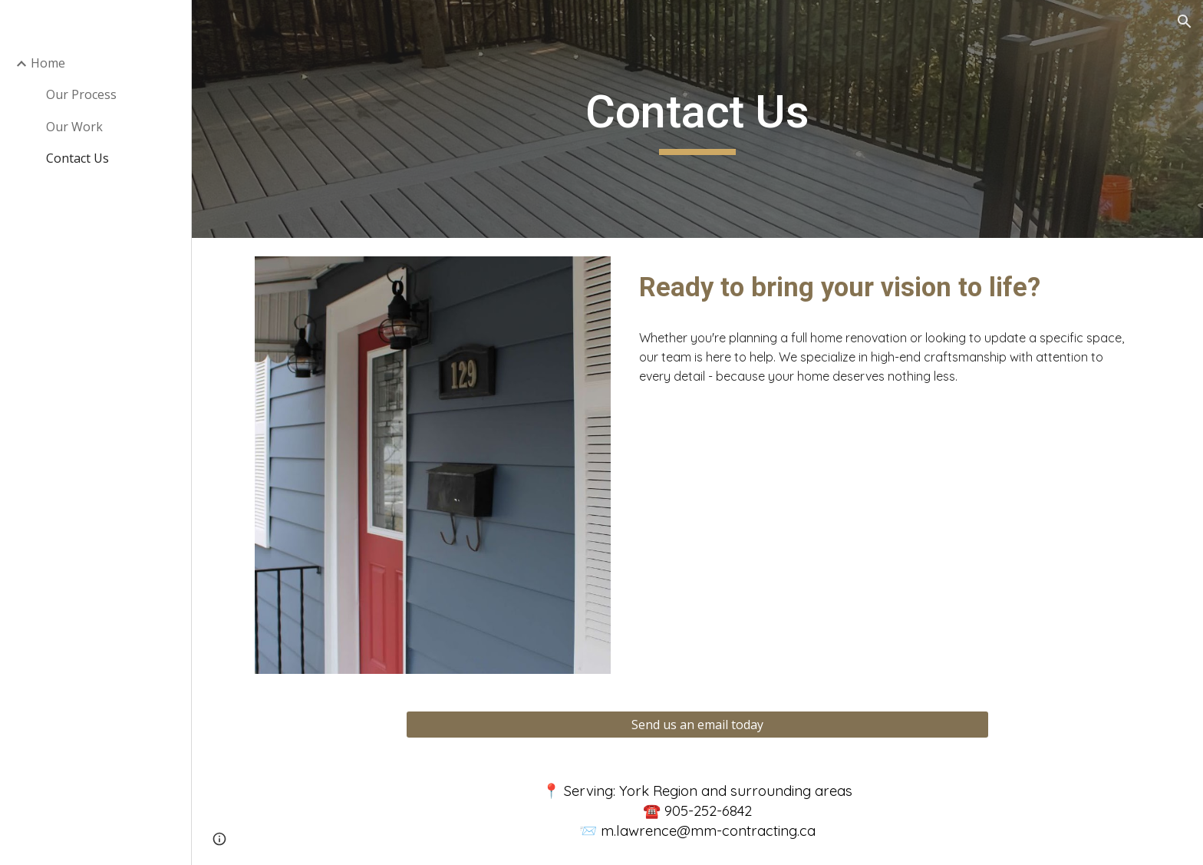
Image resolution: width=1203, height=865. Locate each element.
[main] (697, 119)
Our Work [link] (74, 126)
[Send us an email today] (697, 724)
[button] (1184, 21)
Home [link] (48, 62)
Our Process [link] (81, 94)
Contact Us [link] (77, 158)
